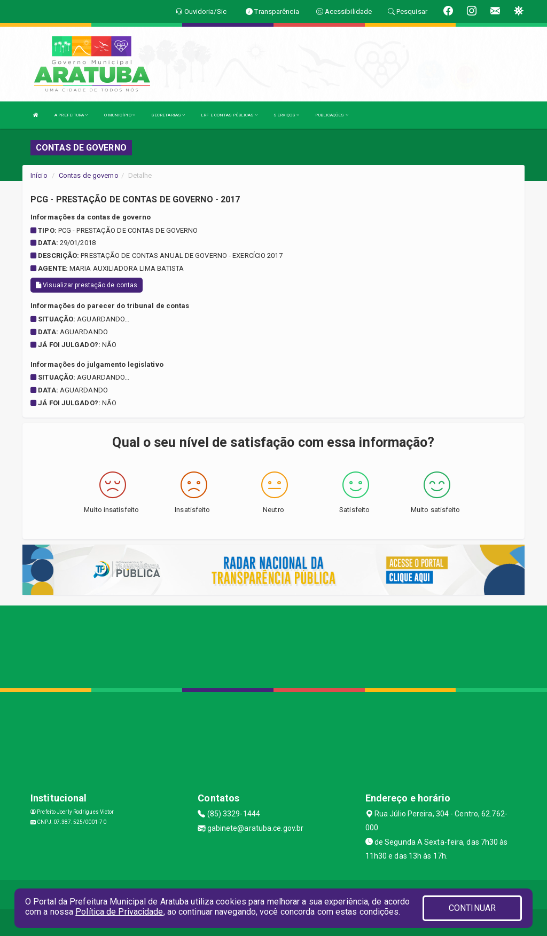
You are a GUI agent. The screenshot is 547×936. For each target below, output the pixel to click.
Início (39, 175)
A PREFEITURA (71, 115)
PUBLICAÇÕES (331, 115)
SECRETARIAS (168, 115)
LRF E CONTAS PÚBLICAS (229, 115)
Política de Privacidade (119, 912)
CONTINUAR (472, 908)
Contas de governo (89, 175)
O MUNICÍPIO (119, 115)
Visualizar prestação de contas (86, 285)
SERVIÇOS (286, 115)
